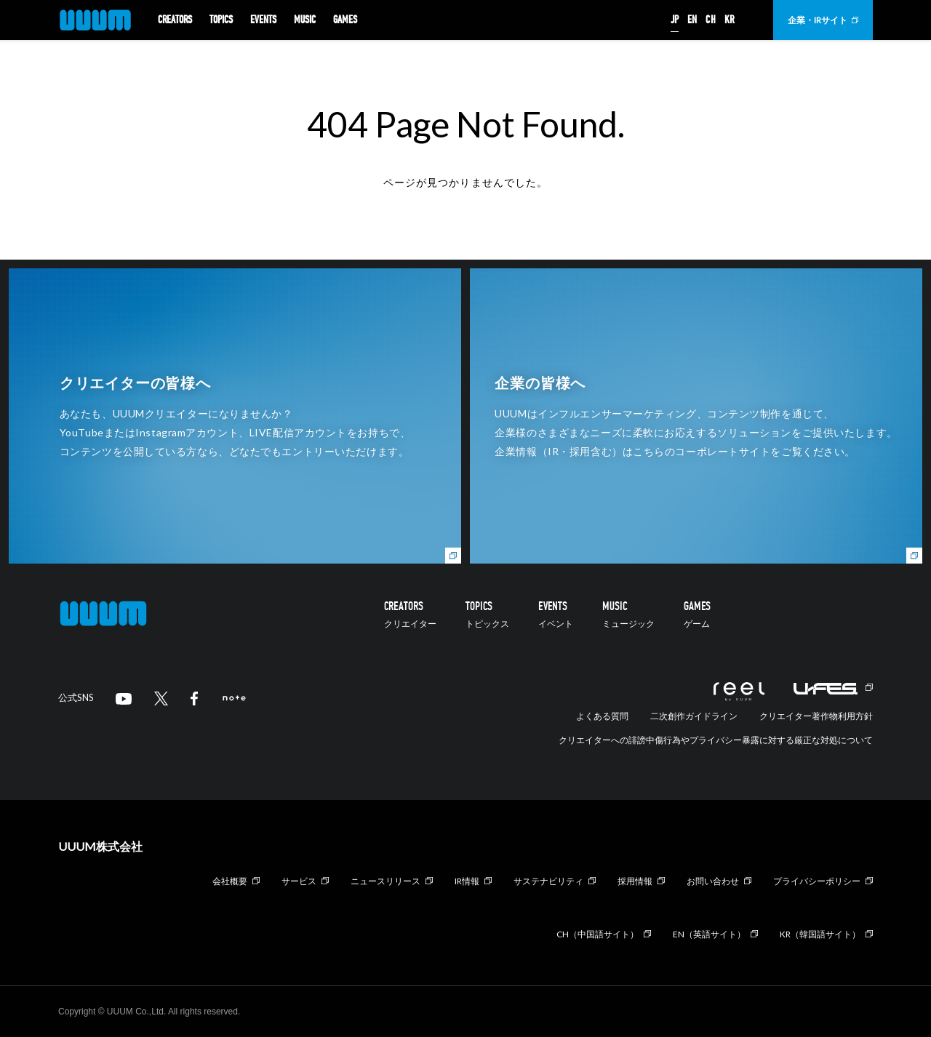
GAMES (345, 20)
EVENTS (263, 20)
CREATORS (175, 20)
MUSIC (305, 20)
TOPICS (221, 20)
